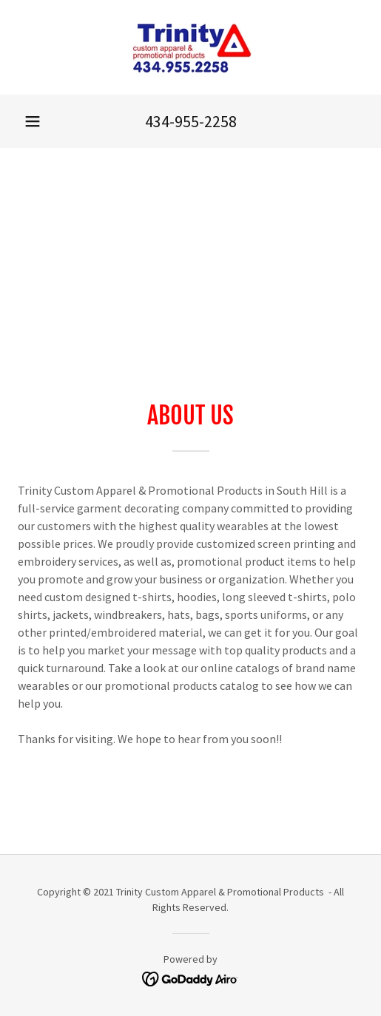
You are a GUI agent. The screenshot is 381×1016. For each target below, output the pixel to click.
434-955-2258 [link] (191, 121)
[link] (190, 47)
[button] (32, 121)
